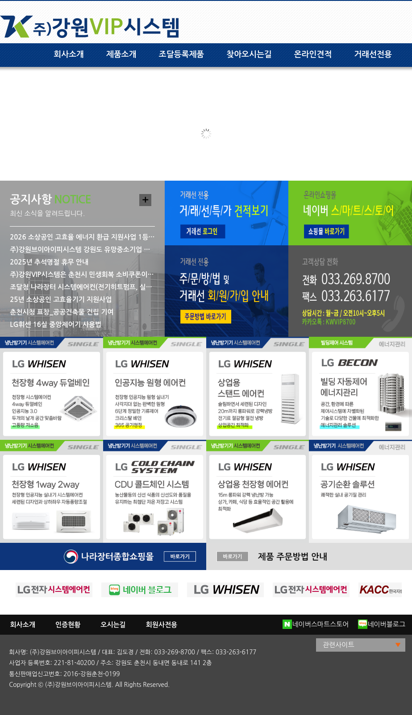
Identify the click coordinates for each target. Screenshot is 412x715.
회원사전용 (162, 624)
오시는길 (112, 624)
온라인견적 (313, 54)
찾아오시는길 (249, 54)
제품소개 (121, 54)
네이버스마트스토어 (316, 624)
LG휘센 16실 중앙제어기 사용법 (55, 324)
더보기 (145, 200)
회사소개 (69, 54)
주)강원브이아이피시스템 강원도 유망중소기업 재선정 (82, 249)
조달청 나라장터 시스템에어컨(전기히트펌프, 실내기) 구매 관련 (82, 287)
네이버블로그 (381, 624)
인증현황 (67, 624)
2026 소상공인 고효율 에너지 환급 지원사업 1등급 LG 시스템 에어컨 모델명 (82, 237)
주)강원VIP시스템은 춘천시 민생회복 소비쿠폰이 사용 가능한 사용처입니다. (82, 274)
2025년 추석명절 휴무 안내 (49, 262)
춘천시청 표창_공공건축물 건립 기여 (61, 312)
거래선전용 (373, 54)
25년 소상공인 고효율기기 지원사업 (61, 299)
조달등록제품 (181, 54)
